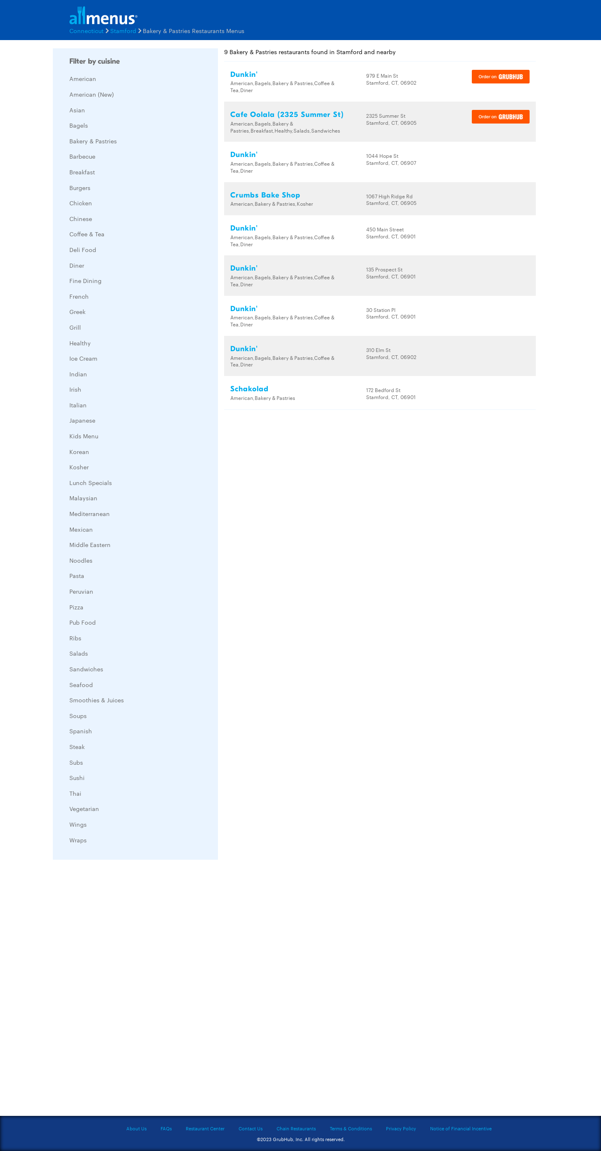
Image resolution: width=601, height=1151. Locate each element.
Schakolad (249, 389)
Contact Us (251, 1128)
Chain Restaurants (296, 1128)
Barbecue (82, 156)
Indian (78, 374)
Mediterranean (89, 513)
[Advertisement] (115, 990)
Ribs (75, 638)
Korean (79, 451)
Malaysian (83, 498)
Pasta (76, 575)
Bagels (78, 125)
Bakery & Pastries (93, 141)
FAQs (166, 1128)
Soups (78, 715)
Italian (78, 405)
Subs (76, 762)
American (82, 78)
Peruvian (81, 591)
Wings (78, 824)
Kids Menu (83, 436)
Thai (75, 793)
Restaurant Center (205, 1128)
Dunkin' (244, 74)
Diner (76, 265)
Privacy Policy (401, 1128)
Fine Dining (85, 280)
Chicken (80, 203)
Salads (78, 653)
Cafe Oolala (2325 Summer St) (287, 114)
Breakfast (82, 172)
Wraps (78, 840)
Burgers (79, 187)
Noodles (80, 560)
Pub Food (82, 622)
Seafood (81, 684)
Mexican (81, 529)
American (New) (91, 94)
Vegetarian (84, 808)
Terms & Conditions (351, 1128)
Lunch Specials (90, 482)
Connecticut (86, 30)
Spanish (80, 731)
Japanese (82, 420)
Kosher (79, 467)
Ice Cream (83, 358)
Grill (75, 327)
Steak (77, 746)
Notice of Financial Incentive (461, 1128)
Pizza (76, 607)
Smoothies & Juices (96, 700)
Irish (75, 389)
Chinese (80, 218)
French (79, 296)
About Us (136, 1128)
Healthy (80, 343)
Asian (77, 110)
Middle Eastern (90, 544)
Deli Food (82, 249)
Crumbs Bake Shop (265, 195)
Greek (77, 311)
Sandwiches (86, 669)
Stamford (123, 30)
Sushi (77, 777)
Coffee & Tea (86, 234)
